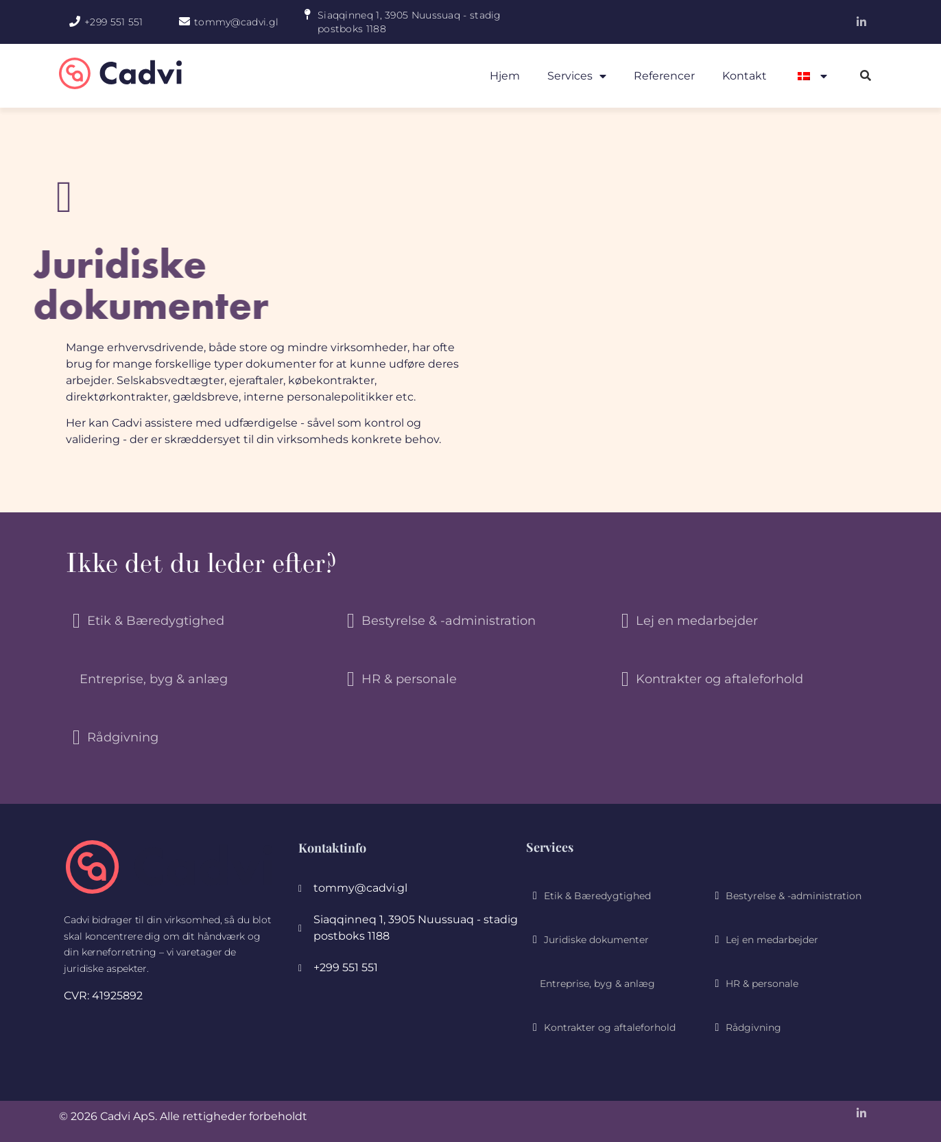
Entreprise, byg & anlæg (154, 679)
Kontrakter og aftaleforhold (719, 679)
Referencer (664, 75)
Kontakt (744, 75)
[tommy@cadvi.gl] (184, 21)
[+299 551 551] (74, 21)
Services (576, 76)
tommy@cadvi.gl (236, 22)
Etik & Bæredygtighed (155, 620)
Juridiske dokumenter (596, 939)
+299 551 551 (113, 22)
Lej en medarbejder (697, 620)
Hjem (505, 75)
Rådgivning (122, 737)
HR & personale (409, 679)
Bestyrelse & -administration (448, 620)
